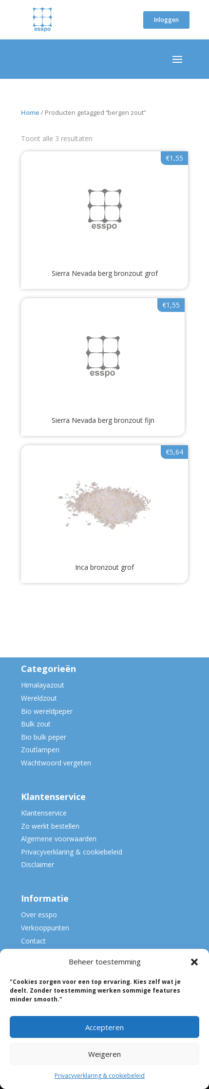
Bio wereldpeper (47, 711)
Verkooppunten (45, 927)
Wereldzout (39, 698)
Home (30, 112)
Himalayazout (42, 685)
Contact (33, 940)
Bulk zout (36, 723)
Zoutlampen (40, 749)
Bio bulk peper (43, 737)
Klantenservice (44, 812)
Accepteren (104, 1027)
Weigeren (104, 1054)
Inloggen (166, 20)
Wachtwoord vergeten (56, 762)
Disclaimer (37, 864)
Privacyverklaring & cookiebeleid (100, 1075)
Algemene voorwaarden (58, 838)
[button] (194, 962)
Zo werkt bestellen (50, 826)
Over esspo (39, 914)
